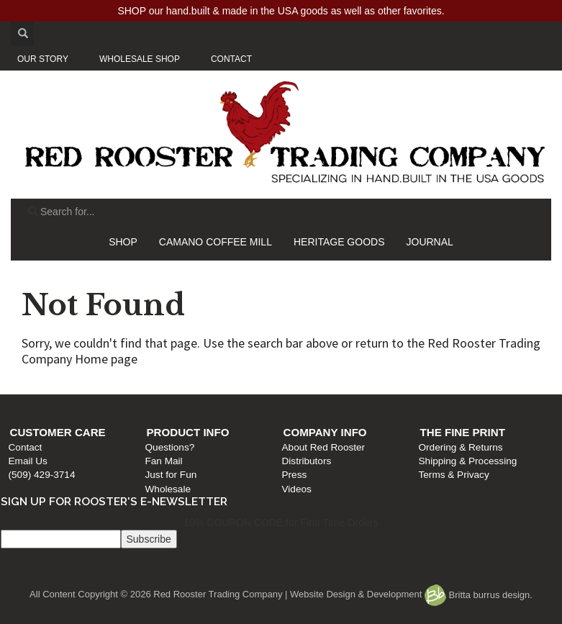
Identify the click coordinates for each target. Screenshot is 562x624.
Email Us (28, 461)
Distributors (307, 461)
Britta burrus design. (478, 594)
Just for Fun (171, 474)
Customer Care (58, 432)
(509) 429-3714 (42, 474)
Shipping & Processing (468, 461)
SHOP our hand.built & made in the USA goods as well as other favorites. (280, 11)
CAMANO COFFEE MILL (215, 242)
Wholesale (168, 489)
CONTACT (231, 59)
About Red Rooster (324, 447)
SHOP (123, 242)
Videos (297, 489)
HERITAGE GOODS (339, 242)
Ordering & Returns (461, 447)
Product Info (188, 432)
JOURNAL (430, 242)
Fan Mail (164, 461)
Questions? (170, 447)
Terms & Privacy (454, 474)
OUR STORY (42, 59)
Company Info (325, 432)
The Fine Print (462, 432)
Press (294, 474)
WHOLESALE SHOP (139, 59)
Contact (25, 447)
